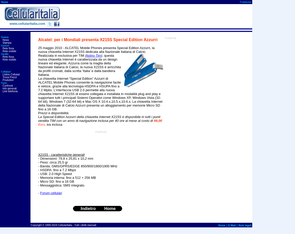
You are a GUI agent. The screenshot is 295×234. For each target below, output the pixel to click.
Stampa (7, 42)
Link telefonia (10, 91)
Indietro (88, 208)
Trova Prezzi (10, 77)
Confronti (8, 85)
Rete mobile (9, 51)
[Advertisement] (159, 16)
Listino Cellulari (11, 74)
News (6, 40)
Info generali (10, 88)
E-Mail (232, 225)
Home (4, 2)
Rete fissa (8, 48)
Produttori (8, 80)
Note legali (244, 225)
